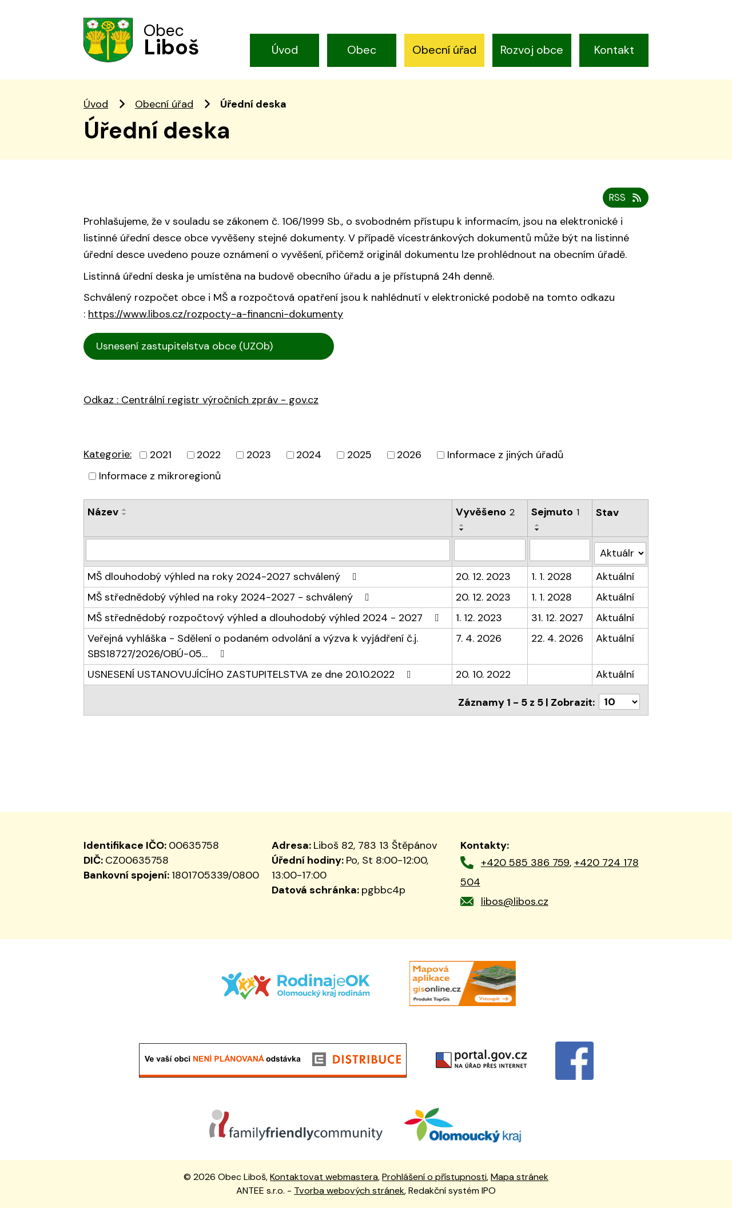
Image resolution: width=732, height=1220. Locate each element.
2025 (359, 473)
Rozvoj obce (531, 49)
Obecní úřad (444, 49)
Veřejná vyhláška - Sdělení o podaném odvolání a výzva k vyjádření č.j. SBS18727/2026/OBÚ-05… (252, 660)
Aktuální (615, 591)
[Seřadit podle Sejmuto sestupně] (538, 548)
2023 (258, 473)
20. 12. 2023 (483, 591)
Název (102, 531)
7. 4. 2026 (479, 653)
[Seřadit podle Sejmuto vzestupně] (538, 544)
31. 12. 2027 (558, 632)
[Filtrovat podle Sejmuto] (560, 568)
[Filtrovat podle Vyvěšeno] (490, 568)
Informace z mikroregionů (160, 495)
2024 (308, 473)
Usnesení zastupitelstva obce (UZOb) (211, 365)
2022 (209, 473)
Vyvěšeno (485, 531)
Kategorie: (107, 473)
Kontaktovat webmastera (324, 1188)
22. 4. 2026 (558, 653)
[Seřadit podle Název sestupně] (124, 533)
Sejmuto (556, 531)
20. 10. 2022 (483, 689)
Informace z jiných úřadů (505, 473)
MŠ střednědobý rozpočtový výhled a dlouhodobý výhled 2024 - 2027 (265, 632)
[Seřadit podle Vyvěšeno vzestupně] (462, 544)
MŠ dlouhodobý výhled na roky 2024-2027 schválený (224, 591)
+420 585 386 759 (525, 874)
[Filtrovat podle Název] (268, 568)
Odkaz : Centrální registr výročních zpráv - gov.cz (201, 419)
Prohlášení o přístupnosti (434, 1188)
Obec (361, 49)
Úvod (285, 49)
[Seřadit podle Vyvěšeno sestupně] (462, 548)
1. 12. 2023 (479, 632)
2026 (409, 473)
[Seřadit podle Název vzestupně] (124, 528)
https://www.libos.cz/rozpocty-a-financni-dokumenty (215, 333)
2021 (161, 473)
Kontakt (614, 49)
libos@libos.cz (514, 913)
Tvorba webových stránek (349, 1202)
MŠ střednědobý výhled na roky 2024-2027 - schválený (230, 612)
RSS (624, 216)
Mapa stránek (519, 1188)
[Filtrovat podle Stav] (620, 568)
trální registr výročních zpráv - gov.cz (215, 443)
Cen (354, 364)
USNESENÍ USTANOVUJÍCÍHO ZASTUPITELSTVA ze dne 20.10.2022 (251, 689)
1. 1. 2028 (552, 591)
